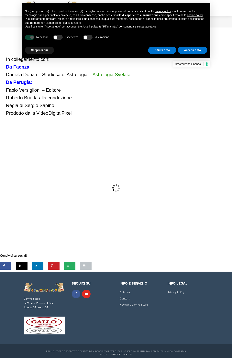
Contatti (125, 298)
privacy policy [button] (163, 11)
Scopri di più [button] (39, 50)
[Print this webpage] (86, 266)
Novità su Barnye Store (134, 304)
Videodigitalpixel (121, 354)
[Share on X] (22, 266)
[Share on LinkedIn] (37, 266)
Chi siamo (125, 292)
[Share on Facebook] (5, 266)
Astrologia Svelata (111, 74)
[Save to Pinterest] (54, 266)
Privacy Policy (176, 292)
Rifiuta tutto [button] (162, 50)
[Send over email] (69, 266)
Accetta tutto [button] (192, 50)
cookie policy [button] (195, 15)
